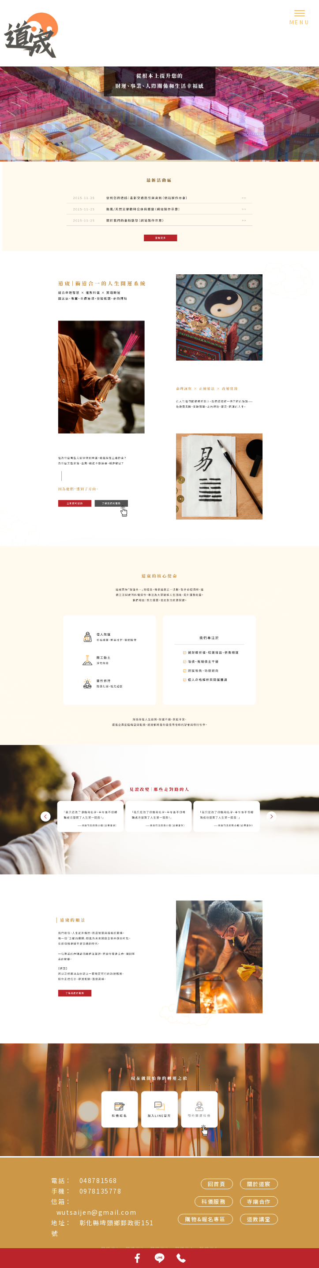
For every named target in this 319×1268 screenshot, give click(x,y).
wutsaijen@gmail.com (96, 1212)
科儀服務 (213, 1201)
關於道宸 (259, 1183)
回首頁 (217, 1183)
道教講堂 (259, 1219)
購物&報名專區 (205, 1219)
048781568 (98, 1180)
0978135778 (100, 1191)
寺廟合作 (259, 1201)
